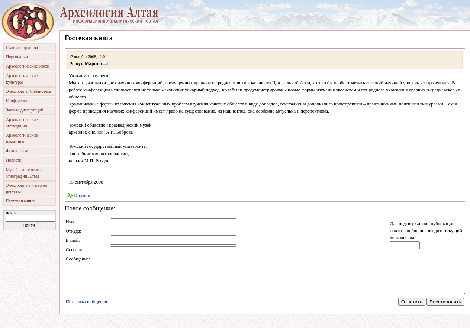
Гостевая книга (21, 201)
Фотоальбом (17, 151)
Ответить (78, 195)
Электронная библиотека (28, 91)
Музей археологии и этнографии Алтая (24, 173)
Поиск (11, 213)
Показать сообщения (86, 309)
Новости (14, 160)
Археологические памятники (22, 138)
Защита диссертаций (24, 110)
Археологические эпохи (27, 66)
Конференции (18, 100)
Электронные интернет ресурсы (27, 188)
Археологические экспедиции (22, 122)
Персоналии (17, 57)
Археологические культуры (22, 79)
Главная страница (22, 47)
